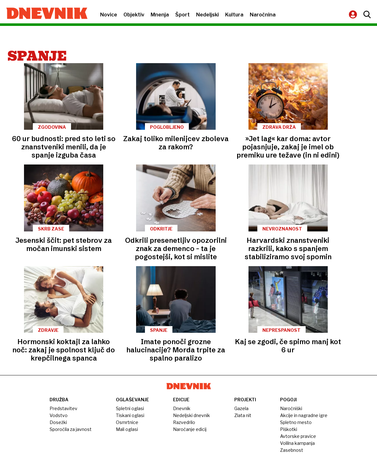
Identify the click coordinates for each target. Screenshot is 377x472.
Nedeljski (207, 15)
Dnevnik (181, 408)
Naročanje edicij (189, 429)
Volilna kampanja (297, 443)
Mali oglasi (127, 429)
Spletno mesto (296, 422)
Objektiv (133, 15)
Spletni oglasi (130, 408)
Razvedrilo (184, 422)
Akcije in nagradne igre (303, 415)
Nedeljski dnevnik (191, 415)
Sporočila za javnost (71, 429)
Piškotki (288, 429)
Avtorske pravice (298, 436)
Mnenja (160, 15)
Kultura (234, 15)
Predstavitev (63, 408)
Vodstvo (59, 415)
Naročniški (291, 408)
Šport (182, 15)
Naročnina (263, 15)
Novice (108, 15)
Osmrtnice (127, 422)
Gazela (241, 408)
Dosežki (58, 422)
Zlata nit (242, 415)
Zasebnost (291, 450)
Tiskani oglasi (130, 415)
